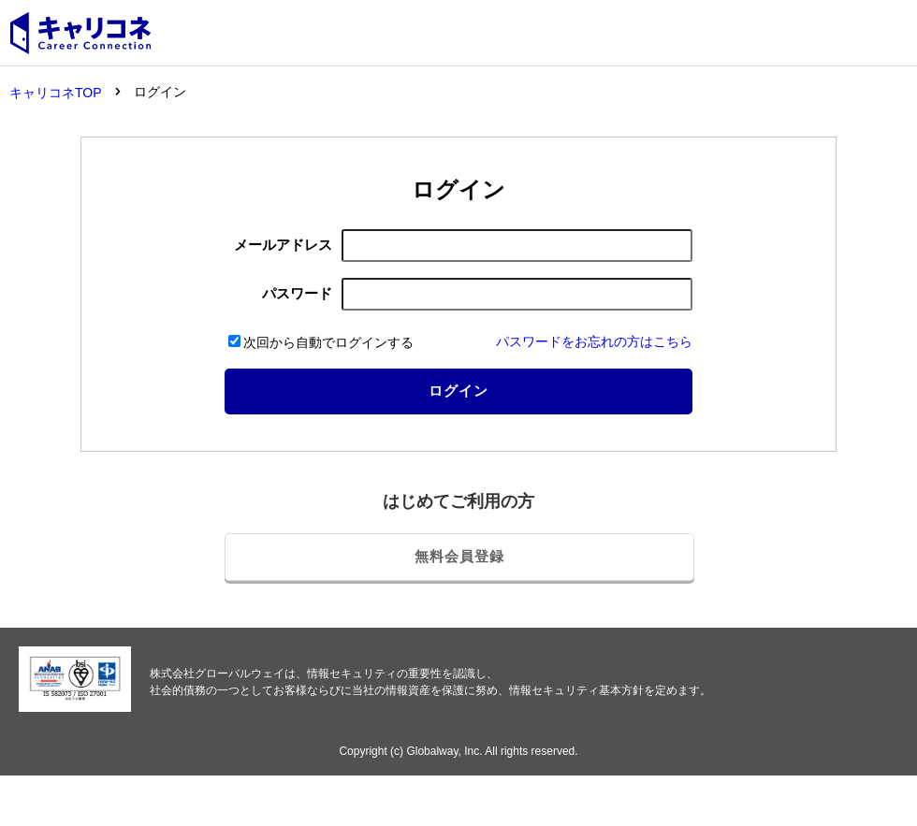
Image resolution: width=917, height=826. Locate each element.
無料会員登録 (459, 556)
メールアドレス (283, 245)
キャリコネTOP (55, 92)
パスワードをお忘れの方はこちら (594, 341)
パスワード (297, 293)
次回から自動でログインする (321, 342)
